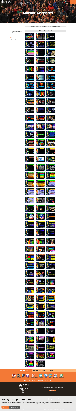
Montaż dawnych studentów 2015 (17, 32)
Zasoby (55, 2)
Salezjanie (40, 2)
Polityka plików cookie (14, 407)
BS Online (39, 380)
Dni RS (12, 35)
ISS (42, 380)
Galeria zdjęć (13, 39)
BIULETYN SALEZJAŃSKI (32, 380)
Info (59, 2)
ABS (45, 380)
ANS (24, 380)
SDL (27, 380)
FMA (50, 380)
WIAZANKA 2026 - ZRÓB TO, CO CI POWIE (43, 370)
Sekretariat (13, 37)
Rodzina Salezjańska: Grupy (16, 26)
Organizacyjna (46, 2)
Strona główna (33, 2)
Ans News (12, 42)
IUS (47, 380)
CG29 (73, 2)
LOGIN (68, 2)
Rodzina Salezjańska (24, 23)
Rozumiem (5, 407)
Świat (51, 2)
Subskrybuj (52, 390)
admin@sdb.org (24, 392)
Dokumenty (31, 23)
